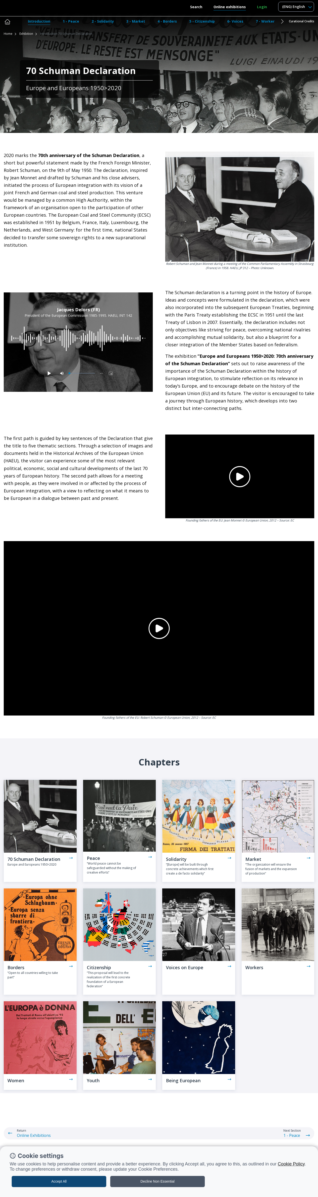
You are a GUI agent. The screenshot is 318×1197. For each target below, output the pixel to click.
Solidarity (176, 859)
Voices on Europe (184, 967)
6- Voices (235, 21)
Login (262, 6)
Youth (93, 1080)
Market (253, 859)
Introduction (39, 21)
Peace (93, 858)
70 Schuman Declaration (33, 859)
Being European (183, 1080)
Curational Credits (301, 21)
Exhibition (26, 34)
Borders (15, 967)
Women (15, 1080)
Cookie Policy (291, 1163)
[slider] (82, 373)
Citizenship (99, 967)
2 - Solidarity (103, 21)
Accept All (58, 1181)
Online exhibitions (229, 6)
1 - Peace (71, 21)
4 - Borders (167, 21)
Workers (254, 967)
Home (8, 34)
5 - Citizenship (202, 21)
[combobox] (296, 7)
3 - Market (135, 21)
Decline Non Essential (158, 1181)
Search (196, 6)
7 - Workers (266, 21)
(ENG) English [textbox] (293, 6)
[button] (282, 21)
